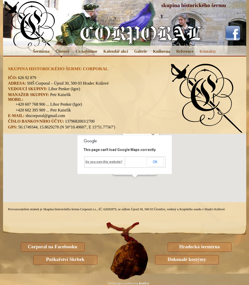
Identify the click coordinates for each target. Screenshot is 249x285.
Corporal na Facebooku (52, 246)
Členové (62, 51)
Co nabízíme (86, 51)
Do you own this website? (103, 162)
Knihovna (161, 51)
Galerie (140, 51)
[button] (134, 182)
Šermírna (41, 51)
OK (155, 162)
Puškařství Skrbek (65, 259)
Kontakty (208, 51)
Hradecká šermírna (199, 246)
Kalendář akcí (115, 51)
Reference (185, 51)
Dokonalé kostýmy (187, 259)
